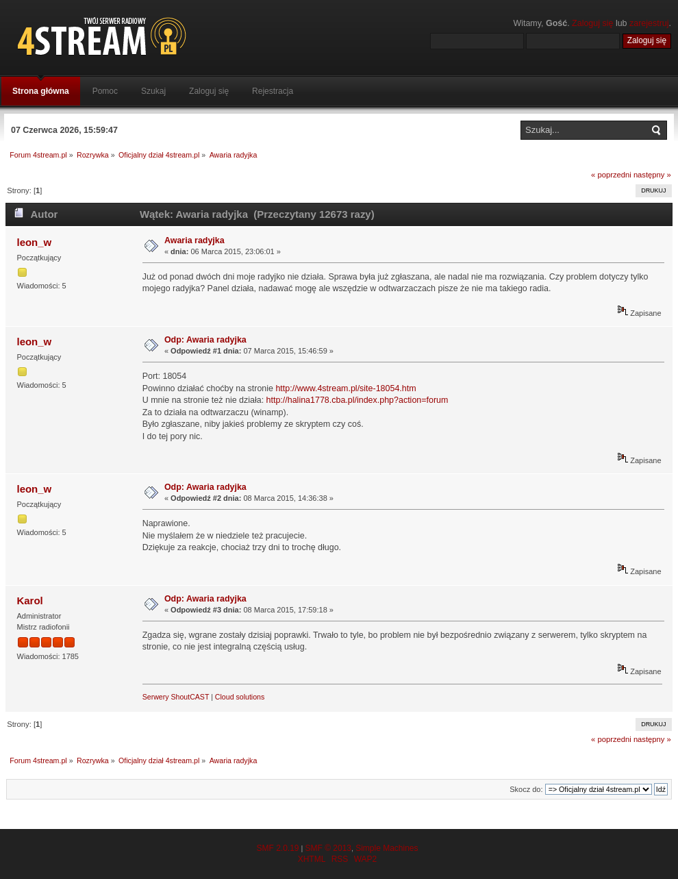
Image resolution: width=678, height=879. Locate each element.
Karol (29, 600)
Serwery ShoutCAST (176, 697)
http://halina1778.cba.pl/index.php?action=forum (357, 400)
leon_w (33, 242)
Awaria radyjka (194, 240)
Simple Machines (386, 848)
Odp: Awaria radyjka (205, 340)
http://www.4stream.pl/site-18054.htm (345, 388)
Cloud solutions (239, 697)
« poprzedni (611, 175)
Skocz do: (526, 789)
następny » (652, 175)
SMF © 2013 (328, 848)
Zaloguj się (592, 23)
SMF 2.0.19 (277, 848)
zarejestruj (649, 23)
